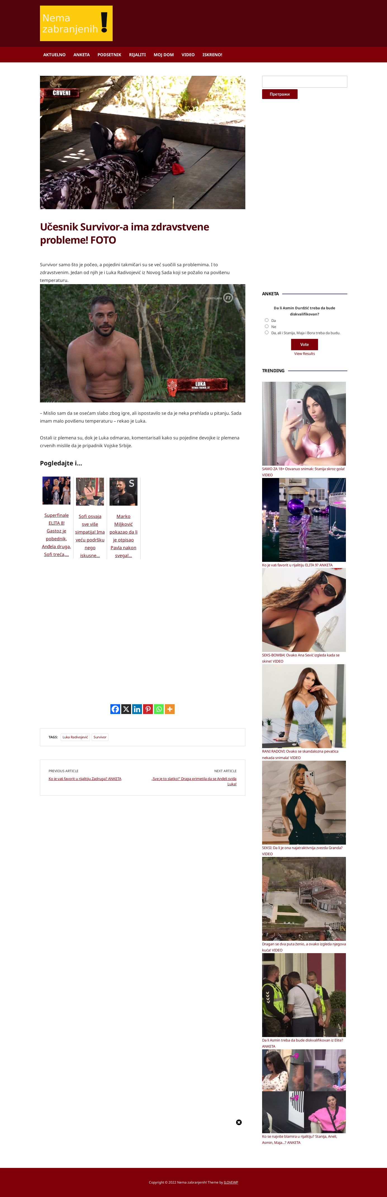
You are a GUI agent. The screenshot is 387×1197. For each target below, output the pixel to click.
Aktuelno (54, 54)
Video (188, 54)
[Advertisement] (82, 289)
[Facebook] (115, 937)
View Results (304, 353)
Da (273, 320)
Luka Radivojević (75, 965)
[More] (170, 937)
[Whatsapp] (159, 937)
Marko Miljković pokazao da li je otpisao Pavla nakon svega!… (123, 583)
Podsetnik (109, 54)
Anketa (81, 54)
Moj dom (164, 54)
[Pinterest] (148, 937)
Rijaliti (137, 54)
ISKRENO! (212, 54)
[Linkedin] (137, 937)
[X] (126, 937)
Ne (273, 326)
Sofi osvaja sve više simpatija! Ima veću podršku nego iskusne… (90, 583)
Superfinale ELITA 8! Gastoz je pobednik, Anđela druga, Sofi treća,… (56, 582)
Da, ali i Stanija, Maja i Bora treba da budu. (305, 332)
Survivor (100, 965)
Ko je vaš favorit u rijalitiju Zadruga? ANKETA (85, 1006)
